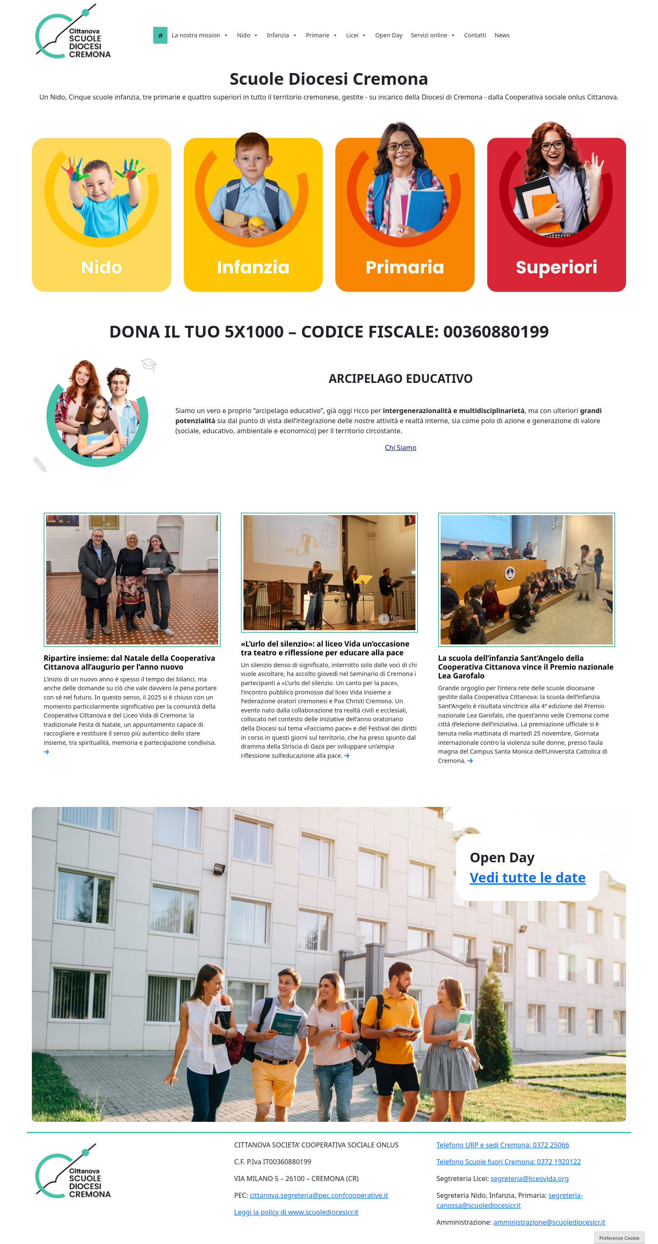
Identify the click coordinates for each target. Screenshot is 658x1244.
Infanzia (282, 35)
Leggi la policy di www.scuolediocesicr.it (296, 1212)
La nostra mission (200, 35)
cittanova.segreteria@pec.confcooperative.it (319, 1195)
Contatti (475, 35)
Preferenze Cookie (619, 1238)
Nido (247, 35)
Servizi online (433, 35)
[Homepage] (160, 35)
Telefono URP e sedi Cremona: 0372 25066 (502, 1145)
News (502, 35)
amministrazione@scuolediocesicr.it (550, 1222)
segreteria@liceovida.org (530, 1178)
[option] (132, 638)
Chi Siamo (401, 447)
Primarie (322, 35)
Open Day (388, 35)
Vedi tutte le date (528, 877)
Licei (356, 35)
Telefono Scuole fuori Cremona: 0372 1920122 (508, 1161)
